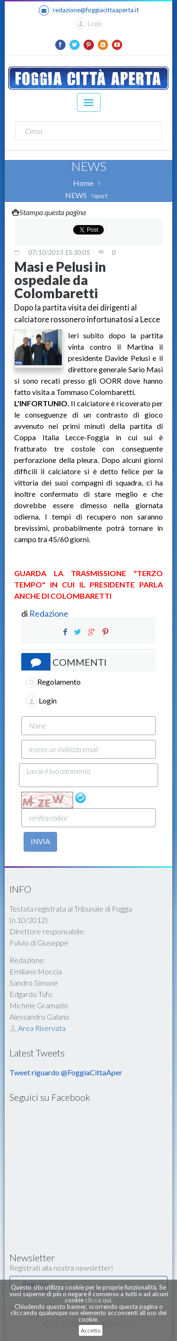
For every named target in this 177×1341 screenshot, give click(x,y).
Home (83, 182)
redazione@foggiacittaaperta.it (89, 10)
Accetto (91, 1330)
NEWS (76, 195)
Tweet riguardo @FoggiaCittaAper (65, 1072)
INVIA (40, 841)
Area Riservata (37, 1027)
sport (100, 196)
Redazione (49, 613)
